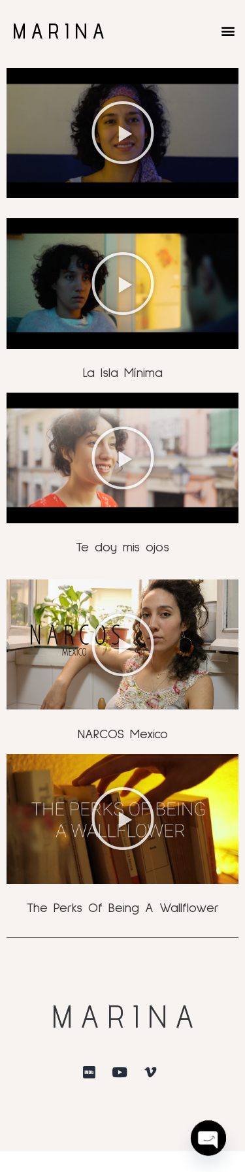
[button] (227, 30)
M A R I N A (58, 30)
